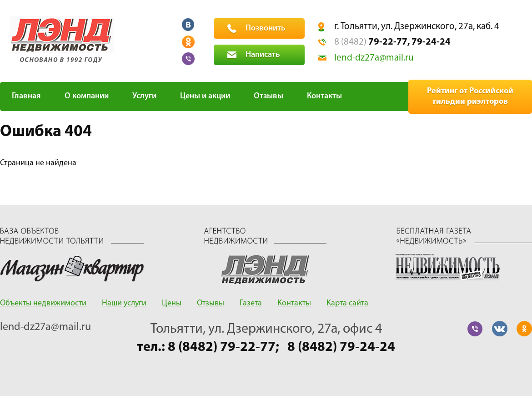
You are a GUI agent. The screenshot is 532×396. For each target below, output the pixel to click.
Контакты (324, 96)
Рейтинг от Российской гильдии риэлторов (470, 96)
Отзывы (268, 96)
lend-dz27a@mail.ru (374, 58)
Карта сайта (347, 303)
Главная (26, 96)
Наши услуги (124, 303)
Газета (251, 303)
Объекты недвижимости (43, 303)
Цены (171, 303)
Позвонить (266, 28)
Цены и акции (205, 96)
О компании (87, 96)
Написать (263, 55)
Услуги (144, 96)
